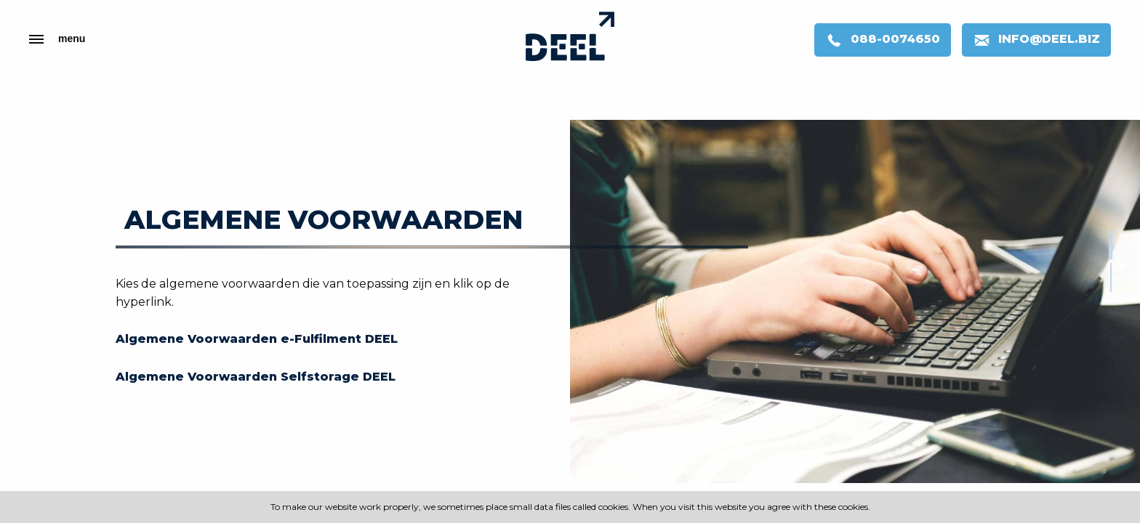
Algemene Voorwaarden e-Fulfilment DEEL (257, 339)
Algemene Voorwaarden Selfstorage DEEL (256, 377)
